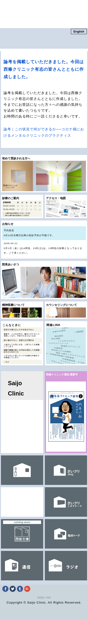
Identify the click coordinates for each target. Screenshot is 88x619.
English (78, 31)
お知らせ (44, 241)
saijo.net (44, 597)
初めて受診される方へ (44, 174)
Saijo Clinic (16, 388)
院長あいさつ (44, 280)
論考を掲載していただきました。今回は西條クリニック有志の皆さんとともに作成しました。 (44, 69)
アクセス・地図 (66, 207)
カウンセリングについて (66, 311)
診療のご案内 (22, 207)
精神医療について (22, 311)
